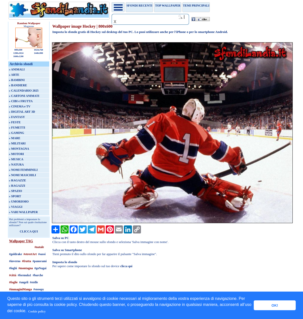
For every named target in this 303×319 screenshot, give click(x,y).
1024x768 (38, 50)
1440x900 (38, 53)
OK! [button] (274, 305)
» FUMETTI (17, 127)
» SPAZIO (15, 191)
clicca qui (126, 266)
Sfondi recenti (139, 5)
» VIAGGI (15, 207)
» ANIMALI (17, 69)
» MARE (14, 138)
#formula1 (24, 275)
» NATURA (16, 164)
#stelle (34, 282)
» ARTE (14, 74)
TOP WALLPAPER (167, 5)
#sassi (41, 254)
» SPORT (15, 196)
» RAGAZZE (17, 180)
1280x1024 (18, 53)
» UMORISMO (19, 201)
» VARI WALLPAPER (23, 212)
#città (12, 275)
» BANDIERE (18, 85)
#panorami (40, 261)
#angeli (23, 282)
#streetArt (30, 254)
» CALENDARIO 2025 (23, 90)
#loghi (13, 268)
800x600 (18, 50)
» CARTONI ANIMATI (24, 96)
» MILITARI (17, 143)
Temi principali (196, 5)
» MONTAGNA (19, 148)
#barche (38, 275)
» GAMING (16, 133)
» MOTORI (16, 154)
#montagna (26, 268)
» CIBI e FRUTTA (21, 101)
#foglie (13, 282)
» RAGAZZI (17, 185)
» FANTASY (17, 117)
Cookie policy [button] (37, 311)
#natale (39, 247)
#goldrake (15, 254)
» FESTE (15, 122)
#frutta (26, 261)
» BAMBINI (17, 80)
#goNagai (40, 268)
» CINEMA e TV (19, 106)
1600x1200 (18, 56)
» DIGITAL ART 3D (22, 111)
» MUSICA (16, 159)
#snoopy (38, 289)
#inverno (14, 261)
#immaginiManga (20, 289)
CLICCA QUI (29, 231)
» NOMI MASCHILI (22, 175)
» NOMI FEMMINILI (23, 170)
